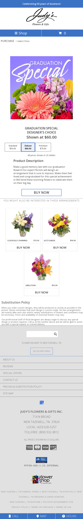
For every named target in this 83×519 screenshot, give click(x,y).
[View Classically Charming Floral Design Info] (23, 224)
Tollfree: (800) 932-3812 (41, 432)
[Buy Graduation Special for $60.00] (42, 192)
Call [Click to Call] (14, 516)
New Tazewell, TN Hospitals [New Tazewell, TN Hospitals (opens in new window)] (58, 491)
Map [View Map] (41, 516)
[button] (41, 460)
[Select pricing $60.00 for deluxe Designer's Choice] (28, 147)
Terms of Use (63, 507)
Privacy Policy (20, 507)
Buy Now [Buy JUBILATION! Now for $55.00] (41, 292)
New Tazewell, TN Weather (25, 502)
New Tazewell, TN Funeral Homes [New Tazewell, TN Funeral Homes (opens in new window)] (20, 491)
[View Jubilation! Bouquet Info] (41, 268)
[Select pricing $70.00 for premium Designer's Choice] (43, 147)
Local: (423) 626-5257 (41, 427)
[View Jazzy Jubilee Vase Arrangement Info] (59, 224)
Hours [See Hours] (69, 516)
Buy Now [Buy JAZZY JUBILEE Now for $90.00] (59, 247)
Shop (21, 33)
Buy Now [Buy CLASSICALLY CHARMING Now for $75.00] (23, 247)
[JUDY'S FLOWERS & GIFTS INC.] (41, 25)
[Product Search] (42, 334)
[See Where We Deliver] (41, 351)
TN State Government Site (58, 502)
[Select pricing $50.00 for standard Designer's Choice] (13, 147)
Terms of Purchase (42, 507)
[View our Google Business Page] (41, 404)
